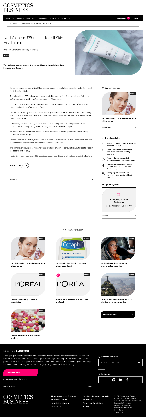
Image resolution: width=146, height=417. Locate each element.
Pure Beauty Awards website (96, 396)
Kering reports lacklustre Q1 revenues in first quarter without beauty (119, 175)
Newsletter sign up (60, 403)
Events (53, 18)
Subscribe (123, 18)
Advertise (87, 400)
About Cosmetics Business (63, 396)
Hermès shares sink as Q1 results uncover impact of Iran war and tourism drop (119, 166)
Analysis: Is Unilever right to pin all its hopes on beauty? (121, 144)
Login (136, 18)
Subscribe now (110, 315)
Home (8, 18)
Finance (6, 55)
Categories (17, 18)
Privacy (86, 407)
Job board (43, 18)
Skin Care (86, 238)
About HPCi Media (59, 400)
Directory (62, 18)
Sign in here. (22, 379)
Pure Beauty (31, 18)
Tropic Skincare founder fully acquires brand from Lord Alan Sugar (121, 159)
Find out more (9, 386)
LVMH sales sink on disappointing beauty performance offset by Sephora (119, 151)
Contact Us (56, 407)
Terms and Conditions (93, 403)
